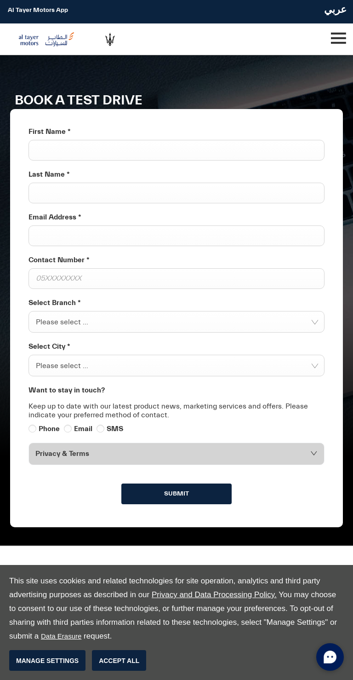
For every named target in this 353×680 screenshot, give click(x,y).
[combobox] (176, 322)
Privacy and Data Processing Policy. (214, 594)
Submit (176, 493)
